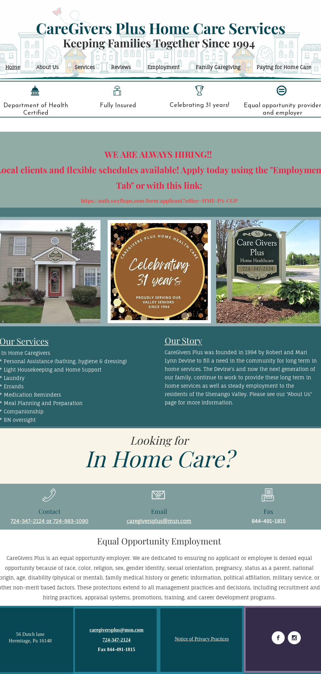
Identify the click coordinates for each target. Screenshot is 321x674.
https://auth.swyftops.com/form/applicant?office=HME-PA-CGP (159, 200)
